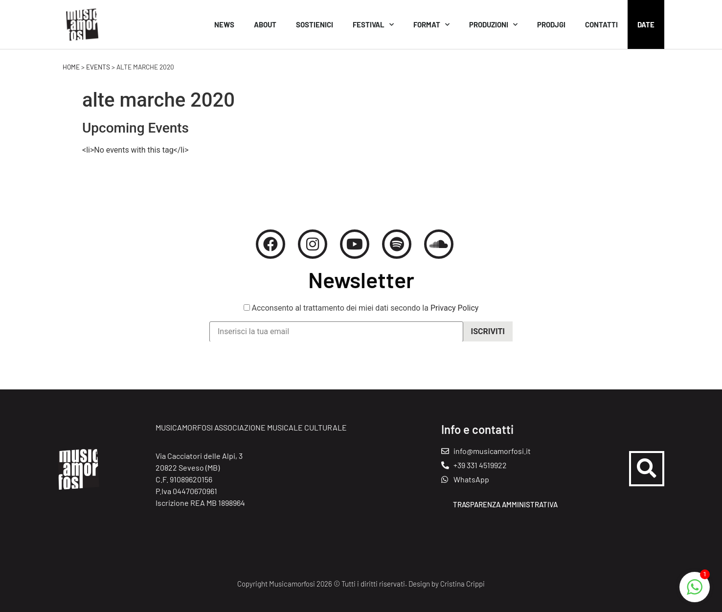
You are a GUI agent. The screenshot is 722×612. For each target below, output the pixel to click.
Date (645, 24)
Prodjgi (551, 24)
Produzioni (493, 24)
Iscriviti (488, 336)
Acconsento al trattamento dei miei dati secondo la (361, 313)
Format (431, 24)
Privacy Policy (454, 312)
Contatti (601, 24)
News (224, 24)
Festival (373, 24)
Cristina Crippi (462, 583)
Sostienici (314, 24)
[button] (646, 468)
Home (71, 67)
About (265, 24)
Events (98, 67)
